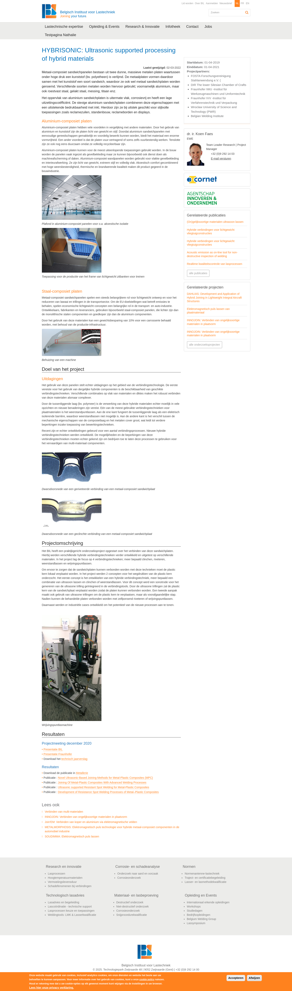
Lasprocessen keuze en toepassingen (71, 910)
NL (237, 3)
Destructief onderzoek (129, 902)
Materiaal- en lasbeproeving (136, 895)
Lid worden (187, 3)
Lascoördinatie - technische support (70, 906)
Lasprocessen (56, 873)
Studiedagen (194, 910)
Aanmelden (212, 3)
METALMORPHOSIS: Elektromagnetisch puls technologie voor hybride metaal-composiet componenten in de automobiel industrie (112, 829)
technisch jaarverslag (74, 758)
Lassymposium (196, 923)
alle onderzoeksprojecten (204, 344)
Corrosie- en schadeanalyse (137, 867)
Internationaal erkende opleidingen (208, 902)
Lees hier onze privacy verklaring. (51, 987)
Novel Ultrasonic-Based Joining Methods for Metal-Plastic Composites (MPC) (105, 777)
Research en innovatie (63, 867)
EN (247, 3)
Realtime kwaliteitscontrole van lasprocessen (214, 263)
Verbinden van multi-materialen (64, 811)
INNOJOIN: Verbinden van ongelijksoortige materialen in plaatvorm (86, 816)
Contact (192, 27)
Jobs (208, 27)
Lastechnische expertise (64, 27)
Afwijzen (254, 977)
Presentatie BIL (53, 749)
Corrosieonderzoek (129, 877)
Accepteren (235, 977)
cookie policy (146, 979)
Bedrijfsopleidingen (198, 914)
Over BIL (199, 3)
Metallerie (82, 773)
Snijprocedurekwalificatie (131, 914)
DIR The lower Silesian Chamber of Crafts (218, 85)
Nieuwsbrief (226, 3)
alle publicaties (198, 273)
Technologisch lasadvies (65, 895)
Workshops (194, 906)
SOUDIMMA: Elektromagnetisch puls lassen (72, 836)
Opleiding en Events (201, 895)
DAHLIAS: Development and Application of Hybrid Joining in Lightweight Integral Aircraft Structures (214, 297)
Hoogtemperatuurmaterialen (65, 877)
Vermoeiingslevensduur (62, 881)
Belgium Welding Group (201, 919)
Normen (189, 867)
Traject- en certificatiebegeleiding (205, 877)
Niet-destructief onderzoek (132, 906)
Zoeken (247, 12)
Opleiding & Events (104, 27)
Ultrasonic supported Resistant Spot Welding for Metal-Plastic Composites (103, 787)
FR (242, 3)
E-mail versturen (221, 158)
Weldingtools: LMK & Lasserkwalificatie (72, 914)
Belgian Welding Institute (207, 116)
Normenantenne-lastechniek (202, 873)
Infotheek (173, 27)
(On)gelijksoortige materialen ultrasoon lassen (215, 221)
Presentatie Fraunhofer (57, 754)
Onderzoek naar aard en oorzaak (137, 873)
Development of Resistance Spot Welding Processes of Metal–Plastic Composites (108, 792)
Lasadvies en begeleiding (63, 902)
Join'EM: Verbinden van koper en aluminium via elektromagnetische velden (91, 822)
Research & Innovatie (142, 27)
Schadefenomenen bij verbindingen (70, 886)
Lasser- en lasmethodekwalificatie (205, 881)
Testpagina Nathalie (60, 35)
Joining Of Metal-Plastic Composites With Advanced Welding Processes (102, 782)
